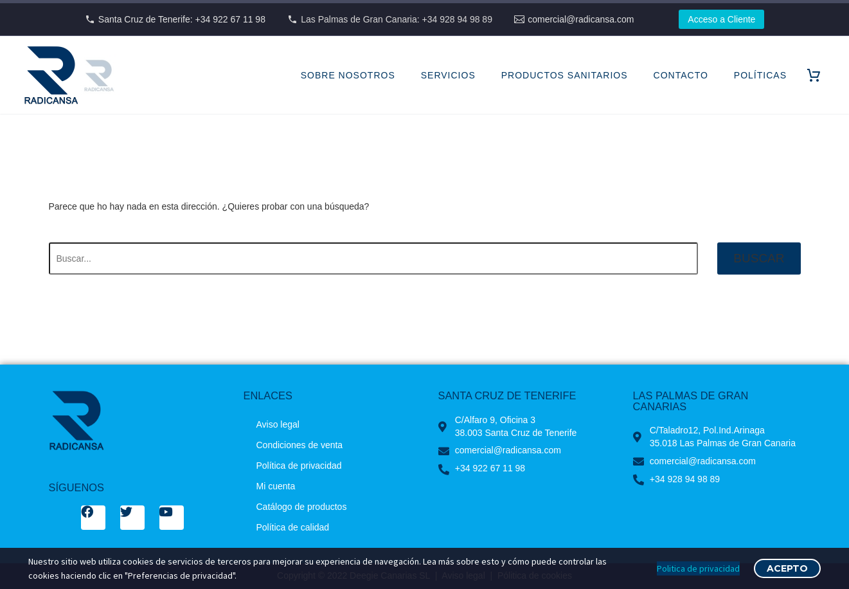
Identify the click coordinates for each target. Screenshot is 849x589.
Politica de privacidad (698, 568)
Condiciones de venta (299, 445)
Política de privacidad (299, 465)
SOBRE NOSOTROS (348, 75)
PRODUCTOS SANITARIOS (564, 75)
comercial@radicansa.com (581, 19)
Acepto (787, 568)
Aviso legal (277, 424)
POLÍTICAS (760, 75)
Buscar (758, 258)
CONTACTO (681, 75)
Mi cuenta (276, 486)
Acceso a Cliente (721, 19)
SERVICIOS (448, 75)
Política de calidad (293, 527)
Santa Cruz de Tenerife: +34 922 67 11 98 (181, 19)
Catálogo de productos (301, 507)
